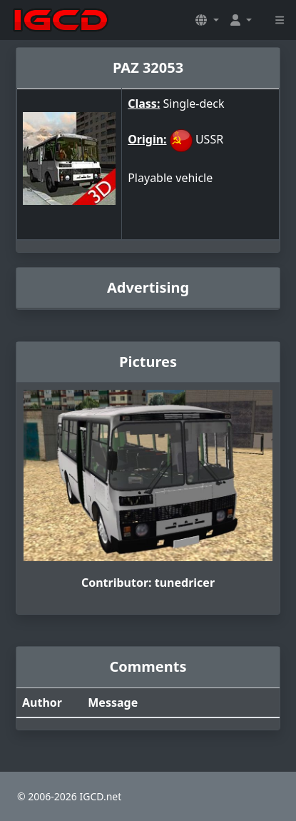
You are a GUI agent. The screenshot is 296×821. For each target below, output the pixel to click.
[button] (207, 20)
